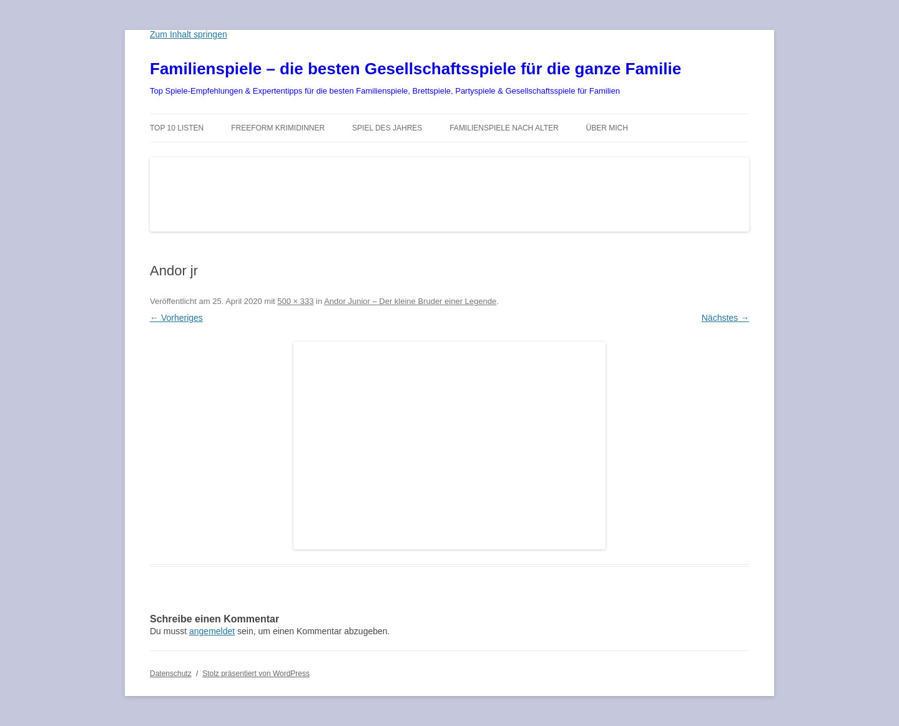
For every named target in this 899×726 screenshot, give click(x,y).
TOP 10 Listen (177, 128)
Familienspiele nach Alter (504, 128)
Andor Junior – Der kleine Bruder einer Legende (410, 301)
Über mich (607, 128)
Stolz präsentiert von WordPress (256, 673)
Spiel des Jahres (387, 128)
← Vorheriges (176, 318)
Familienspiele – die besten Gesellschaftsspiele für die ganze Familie (415, 68)
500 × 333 (295, 301)
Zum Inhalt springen (188, 34)
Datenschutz (171, 673)
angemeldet (212, 631)
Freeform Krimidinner (278, 128)
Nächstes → (725, 318)
